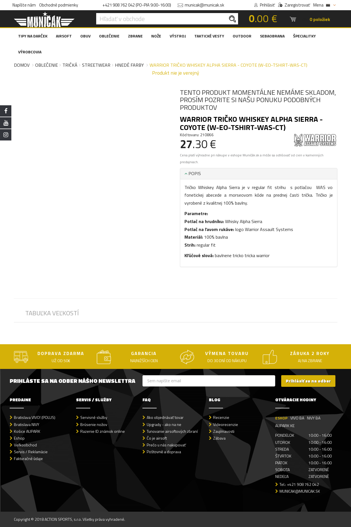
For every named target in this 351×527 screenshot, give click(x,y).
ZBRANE (135, 36)
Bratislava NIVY (26, 424)
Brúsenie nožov (93, 424)
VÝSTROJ (178, 36)
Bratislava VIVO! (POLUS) (34, 417)
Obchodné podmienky (58, 5)
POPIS (192, 173)
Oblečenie (46, 65)
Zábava (219, 438)
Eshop (19, 438)
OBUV (85, 36)
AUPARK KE (285, 426)
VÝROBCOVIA (29, 52)
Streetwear (96, 65)
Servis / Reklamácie (31, 452)
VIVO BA (297, 418)
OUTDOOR (242, 36)
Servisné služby (93, 417)
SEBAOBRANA (272, 36)
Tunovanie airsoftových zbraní (172, 431)
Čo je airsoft (157, 438)
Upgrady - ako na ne (164, 424)
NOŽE (156, 36)
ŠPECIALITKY (304, 36)
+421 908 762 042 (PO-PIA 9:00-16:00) (136, 5)
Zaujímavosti (223, 431)
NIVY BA (313, 418)
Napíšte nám (24, 5)
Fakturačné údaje (28, 458)
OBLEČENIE (109, 36)
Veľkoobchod (25, 445)
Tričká (69, 65)
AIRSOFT (64, 36)
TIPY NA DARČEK (32, 36)
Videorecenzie (225, 424)
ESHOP (281, 418)
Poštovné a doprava (164, 452)
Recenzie (221, 417)
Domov (22, 65)
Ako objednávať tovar (165, 417)
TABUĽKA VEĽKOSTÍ (52, 313)
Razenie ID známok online (102, 431)
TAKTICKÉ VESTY (209, 36)
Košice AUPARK (27, 431)
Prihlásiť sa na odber (308, 381)
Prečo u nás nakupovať (166, 445)
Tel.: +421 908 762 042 (299, 484)
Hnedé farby (129, 65)
